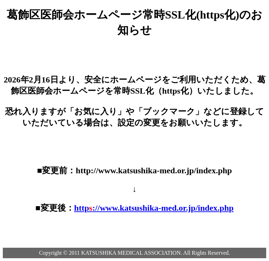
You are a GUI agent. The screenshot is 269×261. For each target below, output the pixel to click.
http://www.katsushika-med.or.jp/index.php (154, 207)
